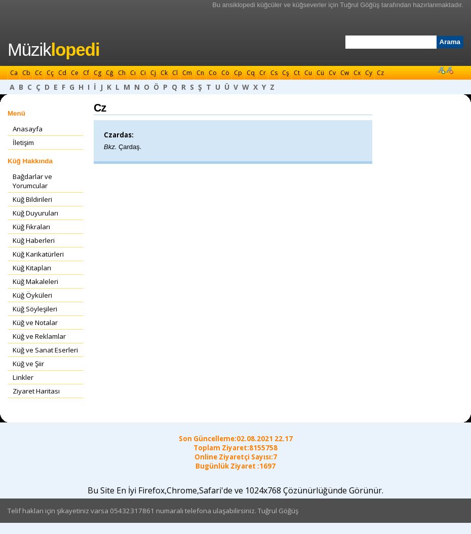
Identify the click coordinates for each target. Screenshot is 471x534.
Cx (357, 72)
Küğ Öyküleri (32, 295)
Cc (38, 72)
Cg (97, 72)
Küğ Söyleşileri (35, 308)
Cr (262, 72)
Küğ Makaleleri (35, 281)
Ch (122, 72)
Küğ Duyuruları (35, 213)
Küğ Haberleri (34, 240)
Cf (86, 72)
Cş (285, 72)
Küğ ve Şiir (28, 363)
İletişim (23, 142)
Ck (164, 72)
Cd (62, 72)
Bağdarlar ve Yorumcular (32, 181)
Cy (368, 72)
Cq (251, 72)
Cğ (109, 72)
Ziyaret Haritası (36, 391)
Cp (238, 72)
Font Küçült (449, 70)
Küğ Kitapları (32, 267)
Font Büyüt (441, 70)
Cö (225, 72)
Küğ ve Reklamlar (39, 336)
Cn (200, 72)
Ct (297, 72)
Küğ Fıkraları (31, 226)
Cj (153, 72)
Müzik (54, 49)
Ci (143, 72)
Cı (133, 72)
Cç (50, 72)
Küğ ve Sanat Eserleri (45, 349)
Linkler (23, 377)
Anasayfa (28, 128)
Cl (175, 72)
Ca (14, 72)
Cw (344, 72)
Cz (380, 72)
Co (213, 72)
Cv (332, 72)
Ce (74, 72)
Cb (26, 72)
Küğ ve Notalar (35, 322)
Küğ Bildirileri (32, 199)
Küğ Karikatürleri (38, 254)
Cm (187, 72)
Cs (274, 72)
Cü (320, 72)
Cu (308, 72)
